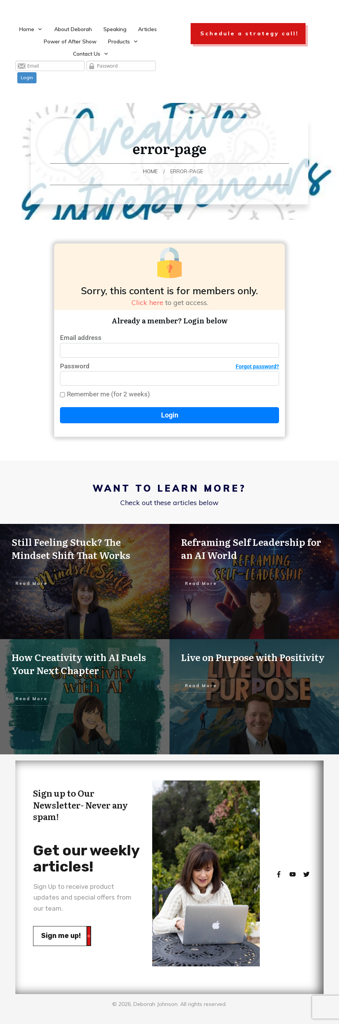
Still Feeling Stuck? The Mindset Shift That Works (71, 548)
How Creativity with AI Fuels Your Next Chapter (79, 663)
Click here (147, 302)
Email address (80, 337)
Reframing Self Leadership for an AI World (251, 548)
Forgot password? (257, 366)
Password (169, 366)
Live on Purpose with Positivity (253, 657)
